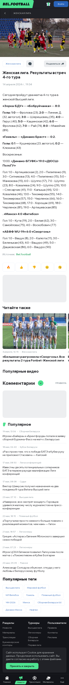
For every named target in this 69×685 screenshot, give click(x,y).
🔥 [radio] (9, 267)
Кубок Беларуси (28, 447)
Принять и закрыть (22, 666)
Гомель (30, 595)
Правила (60, 383)
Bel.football (23, 254)
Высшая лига (26, 497)
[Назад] (5, 13)
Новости (7, 627)
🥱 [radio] (60, 267)
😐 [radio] (47, 267)
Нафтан (34, 609)
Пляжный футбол (28, 516)
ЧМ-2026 (10, 602)
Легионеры (25, 531)
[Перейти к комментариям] (30, 63)
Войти (61, 4)
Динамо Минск (14, 609)
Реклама (52, 637)
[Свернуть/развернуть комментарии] (40, 383)
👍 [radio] (22, 267)
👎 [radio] (34, 267)
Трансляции (9, 637)
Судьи (23, 481)
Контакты (53, 632)
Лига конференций (30, 462)
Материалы (9, 632)
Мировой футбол (36, 587)
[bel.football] (17, 4)
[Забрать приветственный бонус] (48, 4)
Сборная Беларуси (29, 431)
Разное (24, 563)
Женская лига (22, 13)
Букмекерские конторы (11, 643)
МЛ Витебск (12, 595)
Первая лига (34, 645)
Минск (26, 602)
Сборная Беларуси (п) (49, 602)
